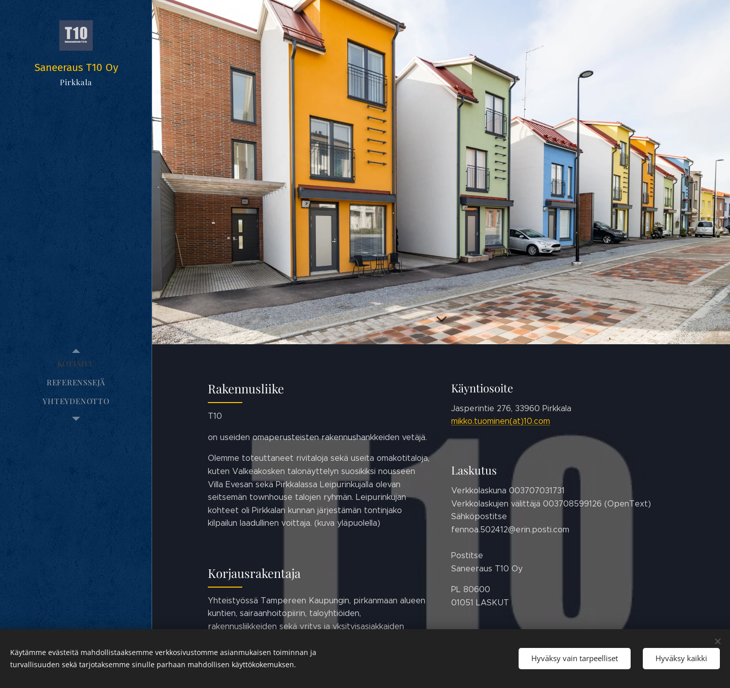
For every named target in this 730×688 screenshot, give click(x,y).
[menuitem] (76, 364)
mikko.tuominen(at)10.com (500, 421)
